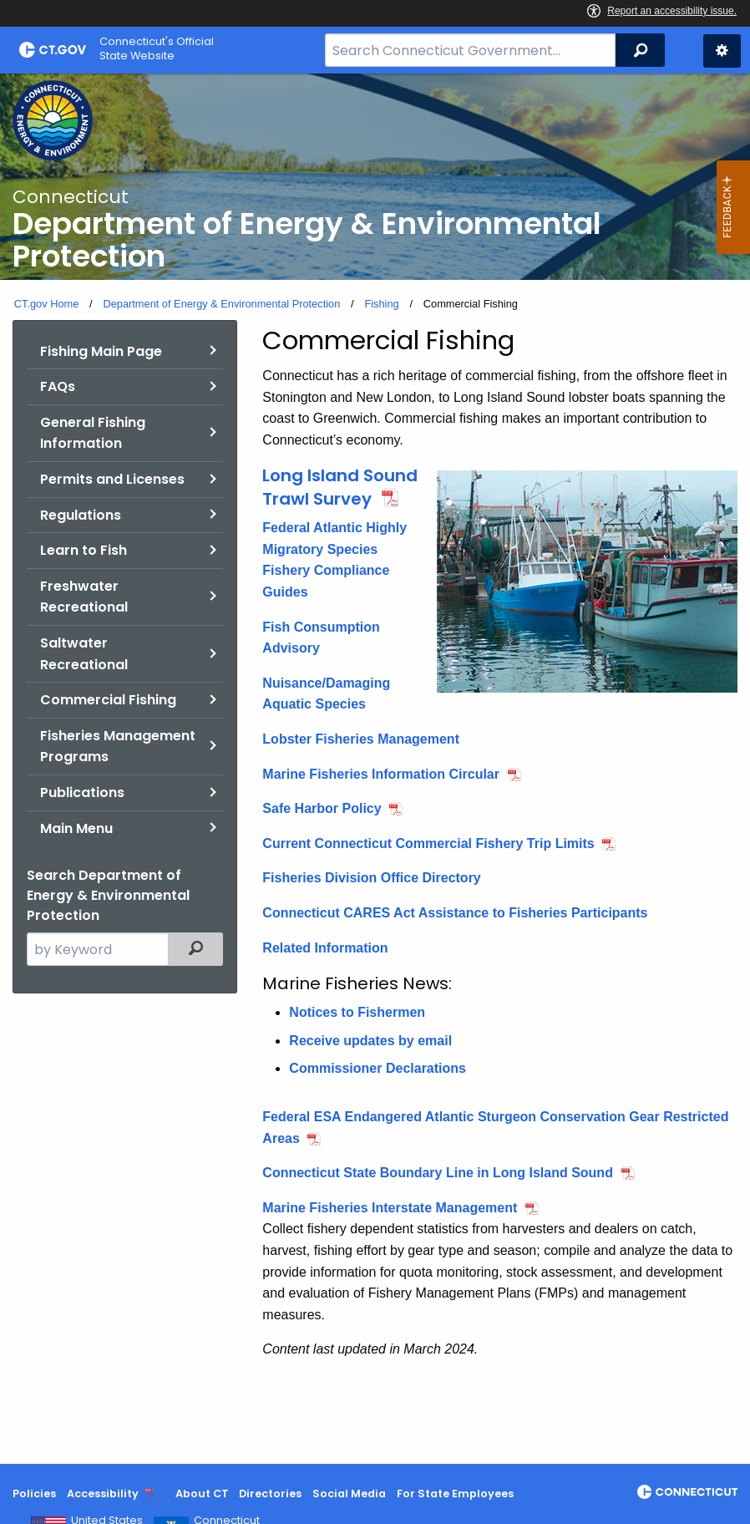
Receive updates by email (370, 1041)
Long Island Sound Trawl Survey (340, 487)
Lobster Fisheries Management (360, 739)
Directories (270, 1493)
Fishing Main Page (101, 351)
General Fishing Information (92, 433)
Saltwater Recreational (84, 653)
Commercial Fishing (108, 699)
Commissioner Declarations (377, 1068)
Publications (82, 792)
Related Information (325, 948)
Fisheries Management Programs (117, 746)
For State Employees (455, 1493)
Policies (34, 1493)
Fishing (381, 303)
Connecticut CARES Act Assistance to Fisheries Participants (454, 913)
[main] (375, 769)
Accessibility (103, 1493)
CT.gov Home (46, 303)
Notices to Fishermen (357, 1012)
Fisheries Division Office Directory (371, 878)
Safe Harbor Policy (321, 808)
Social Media (349, 1493)
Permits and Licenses (112, 479)
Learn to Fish (83, 550)
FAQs (57, 386)
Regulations (80, 515)
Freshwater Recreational (84, 597)
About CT (202, 1493)
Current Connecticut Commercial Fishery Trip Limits (428, 843)
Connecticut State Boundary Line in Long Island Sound (437, 1173)
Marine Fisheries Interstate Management (389, 1208)
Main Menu (76, 828)
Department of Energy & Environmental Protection (221, 303)
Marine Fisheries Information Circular (380, 774)
